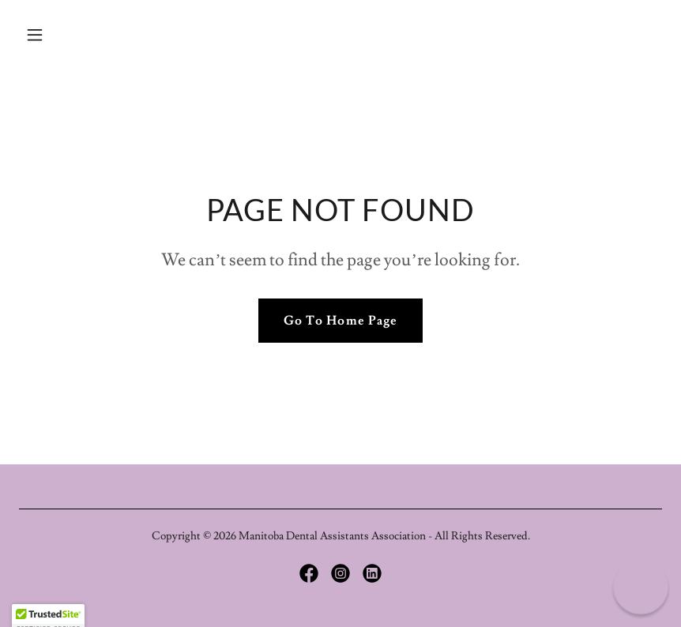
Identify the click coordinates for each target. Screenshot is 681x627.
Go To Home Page (340, 321)
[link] (309, 573)
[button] (67, 35)
